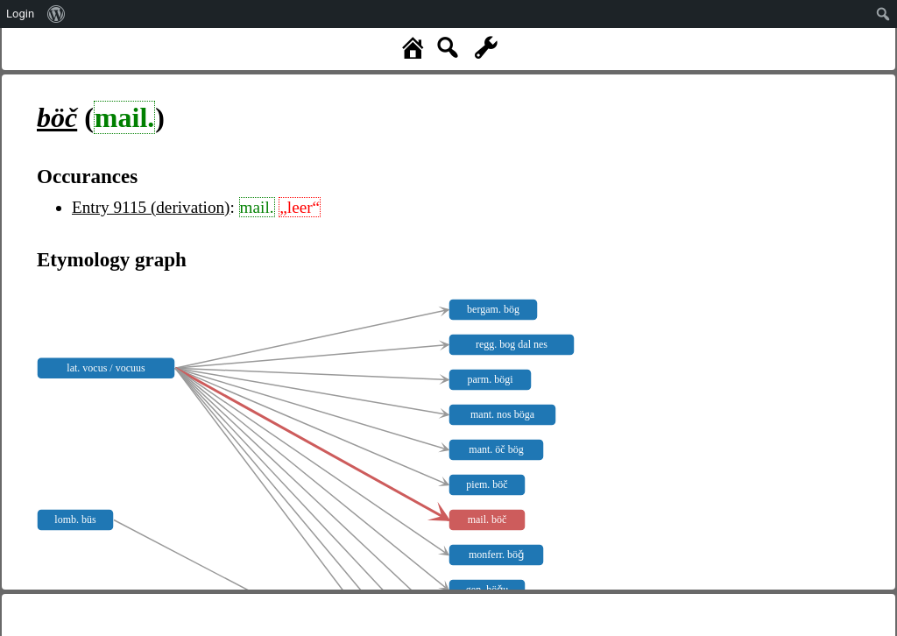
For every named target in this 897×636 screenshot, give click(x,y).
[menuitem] (56, 14)
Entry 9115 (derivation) (151, 207)
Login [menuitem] (20, 13)
